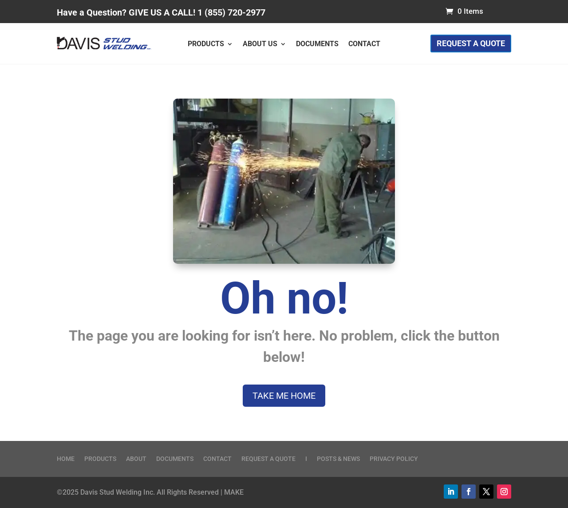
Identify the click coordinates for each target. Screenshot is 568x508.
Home (66, 459)
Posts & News (338, 459)
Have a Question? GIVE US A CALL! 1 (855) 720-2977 (161, 12)
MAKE (234, 492)
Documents (317, 44)
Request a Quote (471, 43)
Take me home (284, 395)
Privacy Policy (394, 459)
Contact (364, 44)
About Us (260, 44)
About (136, 459)
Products (206, 44)
